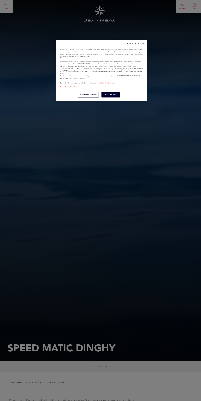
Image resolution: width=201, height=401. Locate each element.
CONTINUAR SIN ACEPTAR (135, 43)
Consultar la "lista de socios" (70, 87)
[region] (101, 70)
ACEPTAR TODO (111, 94)
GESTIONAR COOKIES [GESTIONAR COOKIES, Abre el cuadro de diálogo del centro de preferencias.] (88, 94)
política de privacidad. (107, 83)
